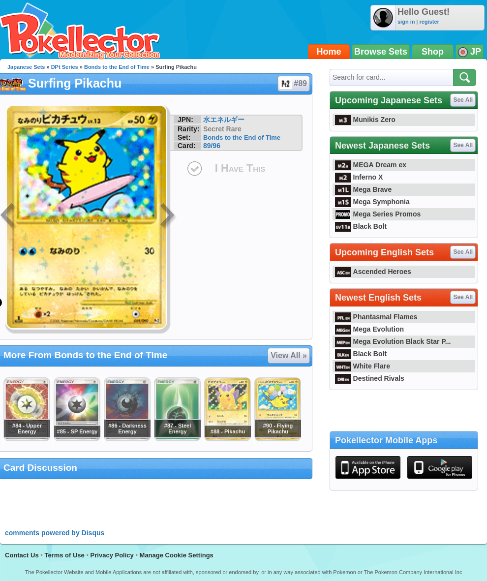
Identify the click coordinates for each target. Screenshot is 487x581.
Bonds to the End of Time (117, 67)
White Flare (362, 366)
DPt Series (64, 67)
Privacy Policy (112, 555)
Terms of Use (64, 555)
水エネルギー (223, 119)
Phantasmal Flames (376, 317)
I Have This (240, 168)
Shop (433, 52)
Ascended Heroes (373, 271)
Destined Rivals (369, 378)
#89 (293, 83)
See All (463, 99)
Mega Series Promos (378, 214)
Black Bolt (361, 226)
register (429, 22)
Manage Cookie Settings (176, 555)
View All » (289, 355)
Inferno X (359, 177)
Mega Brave (363, 189)
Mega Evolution (369, 329)
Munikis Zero (365, 119)
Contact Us (22, 555)
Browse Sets (380, 52)
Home (329, 52)
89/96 (211, 146)
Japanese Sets (26, 67)
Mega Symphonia (372, 202)
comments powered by (54, 533)
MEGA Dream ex (370, 165)
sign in (406, 22)
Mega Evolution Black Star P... (393, 341)
